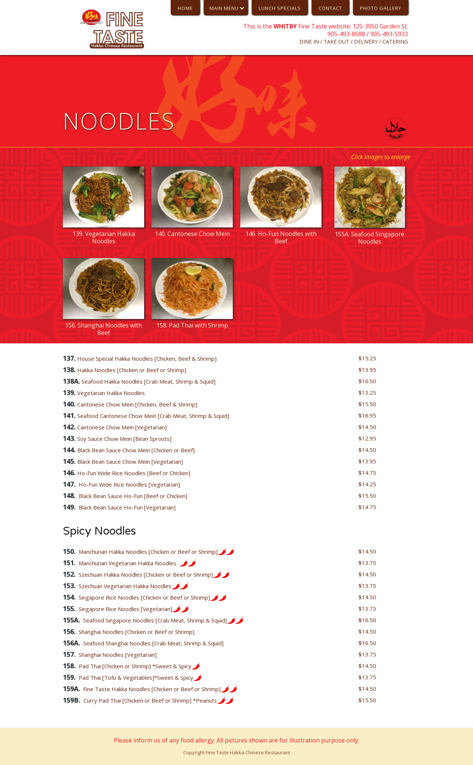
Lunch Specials (280, 8)
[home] (115, 29)
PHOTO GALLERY (380, 8)
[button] (226, 7)
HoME (185, 8)
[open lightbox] (103, 207)
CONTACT (330, 8)
